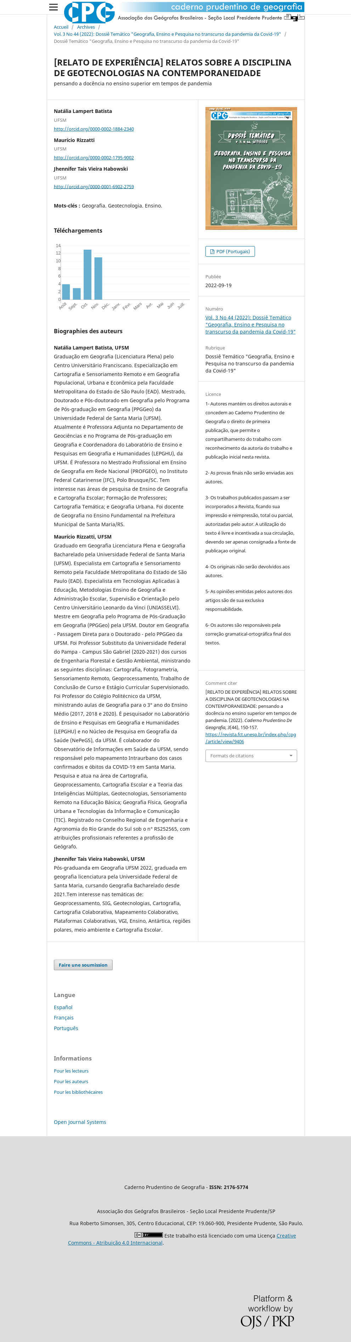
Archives (86, 27)
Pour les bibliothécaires (78, 1092)
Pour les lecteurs (71, 1071)
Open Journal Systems (80, 1122)
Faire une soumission (83, 965)
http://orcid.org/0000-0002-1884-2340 (94, 129)
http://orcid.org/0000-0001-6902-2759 (94, 186)
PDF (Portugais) (232, 251)
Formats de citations (232, 755)
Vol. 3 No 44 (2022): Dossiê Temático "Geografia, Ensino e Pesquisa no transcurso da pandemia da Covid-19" (167, 34)
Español (63, 1007)
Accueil (61, 27)
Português (66, 1028)
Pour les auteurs (71, 1081)
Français (64, 1017)
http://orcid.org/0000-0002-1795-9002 (94, 157)
